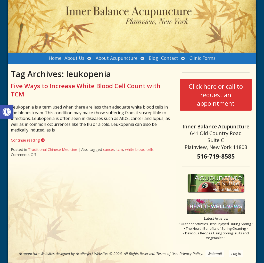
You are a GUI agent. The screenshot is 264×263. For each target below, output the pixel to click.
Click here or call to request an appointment (216, 95)
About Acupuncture (116, 58)
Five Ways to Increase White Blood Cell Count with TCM (86, 89)
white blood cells (139, 149)
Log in (236, 253)
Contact (169, 58)
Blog (153, 58)
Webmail (215, 253)
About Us (74, 58)
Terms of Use (166, 253)
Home (55, 58)
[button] (6, 112)
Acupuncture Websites (37, 253)
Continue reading (28, 140)
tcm (119, 149)
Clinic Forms (202, 58)
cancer (108, 149)
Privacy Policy (190, 253)
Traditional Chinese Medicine (52, 149)
